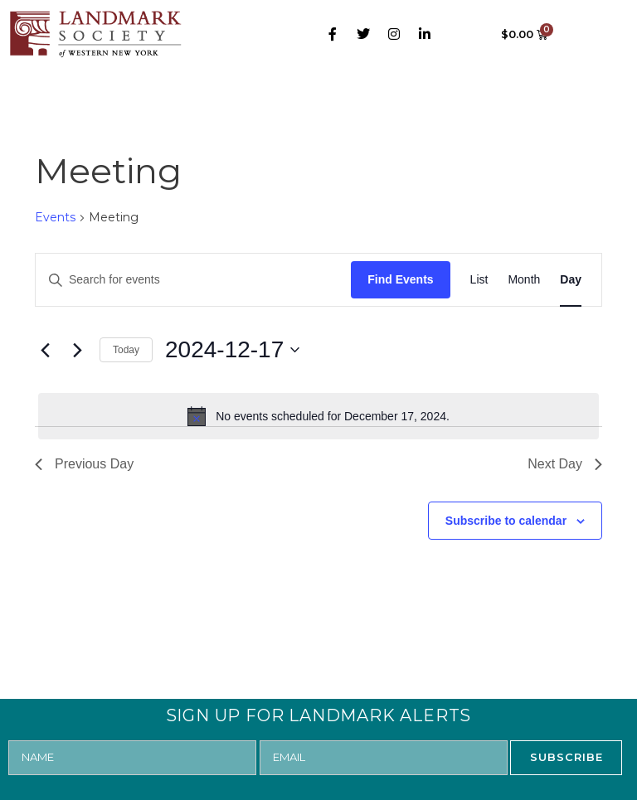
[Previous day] (45, 350)
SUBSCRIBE (566, 757)
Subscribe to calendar (505, 520)
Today (126, 350)
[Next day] (77, 350)
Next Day (565, 464)
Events (55, 217)
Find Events (400, 279)
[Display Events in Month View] (524, 280)
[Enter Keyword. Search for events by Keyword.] (193, 280)
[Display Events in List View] (479, 280)
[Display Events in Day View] (570, 280)
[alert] (318, 416)
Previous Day (84, 464)
